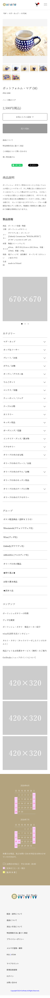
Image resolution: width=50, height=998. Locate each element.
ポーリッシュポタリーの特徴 (16, 613)
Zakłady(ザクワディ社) (13, 546)
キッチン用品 (9, 422)
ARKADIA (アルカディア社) (16, 554)
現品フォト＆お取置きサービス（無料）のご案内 (25, 650)
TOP (4, 13)
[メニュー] (45, 4)
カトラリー (8, 414)
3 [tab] (28, 323)
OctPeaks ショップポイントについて (19, 657)
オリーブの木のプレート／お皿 (17, 463)
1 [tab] (22, 323)
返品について (8, 140)
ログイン (10, 976)
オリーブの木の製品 (12, 563)
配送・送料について (14, 914)
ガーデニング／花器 (12, 430)
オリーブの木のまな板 (13, 454)
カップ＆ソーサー (11, 349)
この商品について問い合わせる (15, 151)
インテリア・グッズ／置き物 (16, 438)
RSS (8, 954)
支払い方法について (14, 926)
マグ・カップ (14, 13)
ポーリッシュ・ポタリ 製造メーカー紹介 (22, 626)
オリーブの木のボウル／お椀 (16, 471)
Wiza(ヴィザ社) (10, 537)
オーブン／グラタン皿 (13, 373)
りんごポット (9, 382)
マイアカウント (13, 963)
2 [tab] (25, 323)
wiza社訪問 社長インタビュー (16, 633)
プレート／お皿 (10, 357)
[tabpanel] (25, 299)
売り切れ (25, 128)
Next (44, 41)
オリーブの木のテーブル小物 (16, 488)
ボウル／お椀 (9, 365)
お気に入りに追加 (25, 117)
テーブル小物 (9, 406)
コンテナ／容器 (10, 390)
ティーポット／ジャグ (13, 398)
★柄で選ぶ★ (9, 572)
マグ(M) (24, 13)
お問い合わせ (12, 982)
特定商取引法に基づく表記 (13, 145)
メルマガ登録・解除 (14, 948)
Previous (6, 41)
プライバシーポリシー (15, 939)
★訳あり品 (8, 590)
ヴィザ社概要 (9, 620)
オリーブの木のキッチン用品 (16, 480)
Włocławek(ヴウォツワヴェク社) (18, 528)
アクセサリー (9, 446)
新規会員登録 (12, 969)
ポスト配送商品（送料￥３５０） (18, 519)
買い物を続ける (9, 157)
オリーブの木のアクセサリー (16, 497)
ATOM (13, 954)
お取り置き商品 (10, 581)
